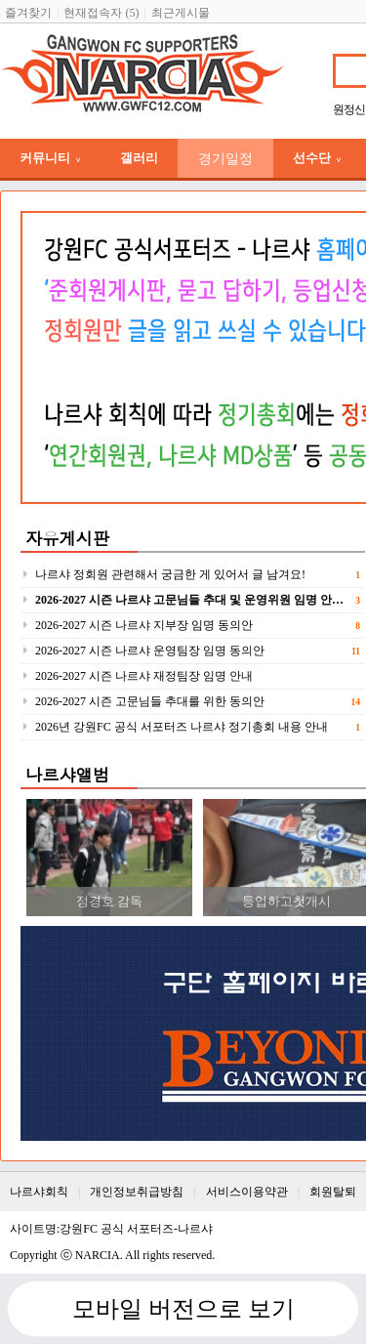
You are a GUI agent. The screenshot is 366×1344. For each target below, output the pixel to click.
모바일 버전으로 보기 (183, 1309)
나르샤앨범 (67, 774)
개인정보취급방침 (136, 1191)
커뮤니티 (50, 157)
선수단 (317, 157)
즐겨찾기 (28, 13)
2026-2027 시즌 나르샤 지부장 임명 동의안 (144, 625)
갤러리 (139, 157)
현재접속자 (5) (101, 13)
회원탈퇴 (332, 1191)
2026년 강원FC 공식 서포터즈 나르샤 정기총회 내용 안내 (181, 727)
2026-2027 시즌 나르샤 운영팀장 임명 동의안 (149, 650)
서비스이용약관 (247, 1191)
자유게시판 (67, 537)
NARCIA (97, 1255)
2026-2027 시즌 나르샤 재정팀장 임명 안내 (144, 676)
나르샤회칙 (39, 1191)
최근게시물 (180, 13)
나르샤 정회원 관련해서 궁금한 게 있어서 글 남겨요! (170, 574)
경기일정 (225, 158)
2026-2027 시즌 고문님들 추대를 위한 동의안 (149, 701)
